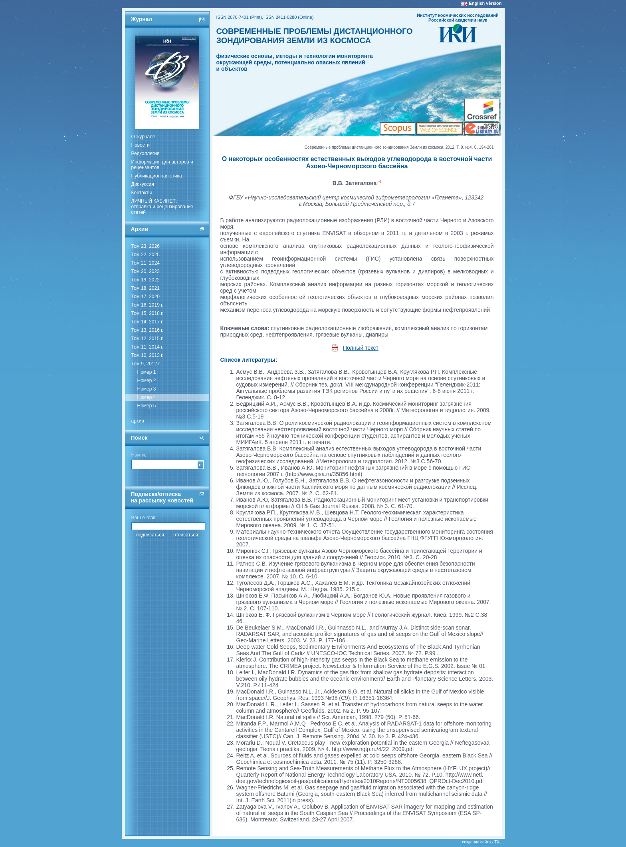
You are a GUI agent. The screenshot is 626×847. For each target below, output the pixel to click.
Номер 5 (146, 406)
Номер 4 (146, 397)
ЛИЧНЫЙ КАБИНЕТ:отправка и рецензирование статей (162, 206)
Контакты (141, 192)
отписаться (185, 535)
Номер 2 (146, 380)
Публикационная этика (156, 176)
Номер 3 (146, 389)
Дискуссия (142, 184)
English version (485, 3)
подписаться (150, 535)
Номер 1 (146, 372)
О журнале (143, 137)
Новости (140, 145)
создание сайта (476, 842)
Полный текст (360, 348)
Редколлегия (145, 153)
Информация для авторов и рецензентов (162, 164)
